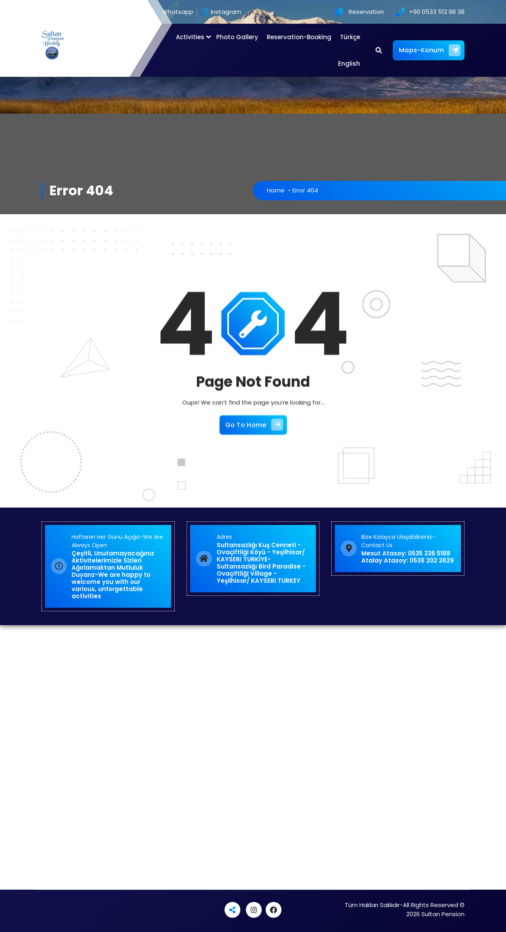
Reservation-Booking (299, 37)
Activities (190, 37)
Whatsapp (172, 12)
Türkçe (350, 37)
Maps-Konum (430, 50)
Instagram (221, 12)
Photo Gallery (237, 37)
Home (276, 190)
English (349, 63)
